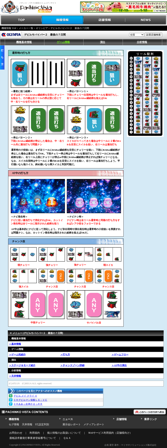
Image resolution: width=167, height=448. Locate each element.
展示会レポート (72, 424)
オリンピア (42, 28)
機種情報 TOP (8, 28)
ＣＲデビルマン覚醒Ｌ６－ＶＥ (30, 400)
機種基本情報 (24, 42)
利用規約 (35, 432)
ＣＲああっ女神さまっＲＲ (28, 404)
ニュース (68, 419)
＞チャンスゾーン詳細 (72, 365)
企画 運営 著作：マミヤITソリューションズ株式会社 (130, 445)
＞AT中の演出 (119, 365)
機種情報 (63, 20)
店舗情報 (104, 20)
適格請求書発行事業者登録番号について (32, 438)
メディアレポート (94, 424)
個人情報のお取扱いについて (64, 432)
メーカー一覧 (26, 28)
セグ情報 (14, 424)
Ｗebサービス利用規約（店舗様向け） (110, 432)
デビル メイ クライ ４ (25, 395)
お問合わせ (15, 432)
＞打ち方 (65, 354)
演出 (102, 42)
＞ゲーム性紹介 (17, 354)
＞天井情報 (15, 376)
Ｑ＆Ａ (67, 438)
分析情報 (142, 42)
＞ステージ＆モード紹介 (22, 365)
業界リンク (150, 419)
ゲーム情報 (63, 42)
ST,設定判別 (42, 424)
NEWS (146, 20)
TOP (21, 20)
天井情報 (27, 424)
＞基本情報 (15, 344)
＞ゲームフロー (120, 354)
